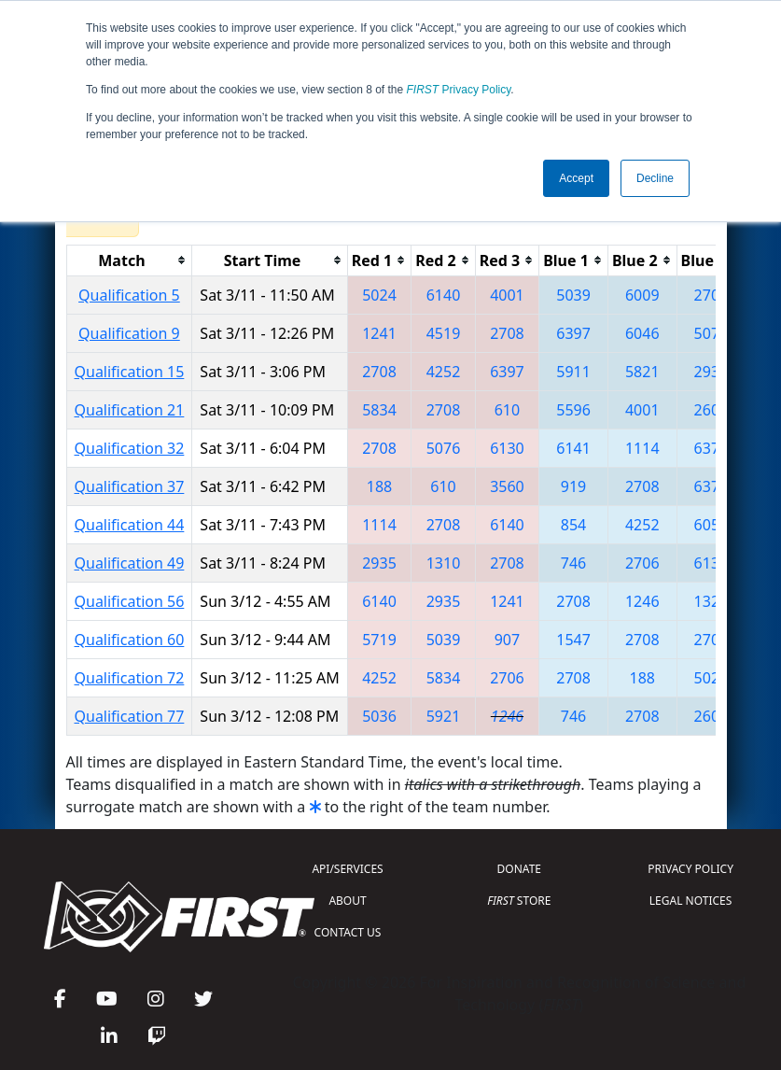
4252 (443, 371)
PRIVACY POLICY (690, 869)
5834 (379, 410)
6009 (642, 295)
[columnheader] (129, 260)
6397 (573, 333)
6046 (642, 333)
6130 (507, 448)
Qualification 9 (129, 333)
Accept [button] (576, 178)
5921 (443, 716)
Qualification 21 (130, 410)
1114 (642, 448)
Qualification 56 (130, 601)
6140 (443, 295)
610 (507, 410)
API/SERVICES (347, 869)
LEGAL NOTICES (690, 900)
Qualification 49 (130, 563)
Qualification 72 (130, 678)
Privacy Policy (459, 89)
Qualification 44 (130, 524)
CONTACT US (348, 932)
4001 (507, 295)
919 (573, 486)
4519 (443, 333)
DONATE (519, 869)
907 (507, 639)
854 (573, 524)
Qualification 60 (130, 639)
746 (573, 563)
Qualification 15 (130, 371)
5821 (642, 371)
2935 (711, 371)
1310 (443, 563)
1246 (642, 601)
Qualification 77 (130, 716)
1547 (573, 639)
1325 (711, 601)
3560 (507, 486)
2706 (642, 563)
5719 (379, 639)
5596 (573, 410)
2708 (711, 295)
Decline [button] (655, 178)
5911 (573, 371)
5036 (379, 716)
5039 (573, 295)
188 (379, 486)
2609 (711, 410)
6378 (711, 448)
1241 (379, 333)
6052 (711, 524)
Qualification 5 (129, 295)
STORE (519, 900)
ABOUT (347, 900)
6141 (573, 448)
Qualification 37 (130, 486)
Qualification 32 (130, 448)
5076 (711, 333)
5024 (379, 295)
